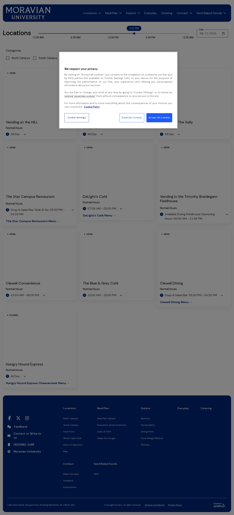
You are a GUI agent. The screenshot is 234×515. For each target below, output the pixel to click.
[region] (118, 90)
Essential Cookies (132, 117)
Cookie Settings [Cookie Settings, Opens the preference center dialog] (77, 117)
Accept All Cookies (159, 117)
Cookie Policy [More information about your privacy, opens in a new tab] (92, 106)
